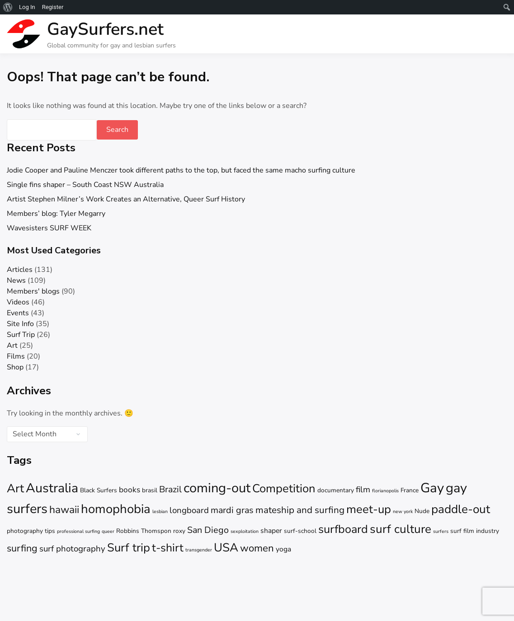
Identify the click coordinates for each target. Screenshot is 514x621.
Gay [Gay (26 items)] (432, 488)
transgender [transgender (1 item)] (198, 549)
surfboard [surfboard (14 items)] (343, 529)
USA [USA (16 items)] (226, 548)
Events (18, 313)
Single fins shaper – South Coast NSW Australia (85, 185)
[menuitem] (8, 7)
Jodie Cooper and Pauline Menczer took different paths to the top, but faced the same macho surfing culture (181, 170)
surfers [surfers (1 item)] (440, 531)
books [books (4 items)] (129, 490)
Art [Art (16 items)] (15, 488)
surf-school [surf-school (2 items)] (300, 531)
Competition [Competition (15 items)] (284, 488)
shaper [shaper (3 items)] (271, 531)
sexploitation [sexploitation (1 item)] (245, 531)
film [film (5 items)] (363, 489)
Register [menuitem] (53, 7)
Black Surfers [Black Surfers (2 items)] (98, 490)
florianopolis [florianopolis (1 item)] (385, 490)
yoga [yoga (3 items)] (283, 549)
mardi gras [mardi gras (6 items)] (232, 510)
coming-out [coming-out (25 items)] (217, 488)
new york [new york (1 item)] (403, 511)
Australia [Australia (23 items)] (52, 488)
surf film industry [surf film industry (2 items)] (474, 531)
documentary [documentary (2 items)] (335, 490)
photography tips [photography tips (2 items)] (31, 531)
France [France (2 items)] (410, 490)
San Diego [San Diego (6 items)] (208, 530)
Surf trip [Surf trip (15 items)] (128, 548)
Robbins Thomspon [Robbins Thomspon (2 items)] (143, 531)
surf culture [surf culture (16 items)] (400, 529)
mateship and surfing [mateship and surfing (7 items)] (299, 510)
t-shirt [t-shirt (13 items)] (168, 548)
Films (16, 356)
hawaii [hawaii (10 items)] (64, 510)
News (16, 280)
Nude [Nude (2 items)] (422, 511)
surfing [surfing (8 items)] (22, 548)
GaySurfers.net (105, 29)
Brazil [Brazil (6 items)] (170, 489)
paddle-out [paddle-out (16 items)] (460, 509)
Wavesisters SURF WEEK (49, 228)
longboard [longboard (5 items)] (189, 510)
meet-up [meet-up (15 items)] (368, 509)
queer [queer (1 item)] (108, 531)
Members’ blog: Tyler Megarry (56, 214)
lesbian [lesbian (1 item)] (160, 511)
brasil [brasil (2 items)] (149, 490)
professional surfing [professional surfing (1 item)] (78, 531)
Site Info (20, 324)
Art (12, 345)
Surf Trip (21, 335)
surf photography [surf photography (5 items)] (72, 549)
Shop (15, 367)
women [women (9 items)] (257, 548)
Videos (18, 302)
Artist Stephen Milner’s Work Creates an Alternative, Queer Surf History (126, 199)
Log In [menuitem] (27, 7)
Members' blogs (33, 291)
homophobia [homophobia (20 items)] (116, 509)
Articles (20, 270)
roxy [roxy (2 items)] (179, 531)
